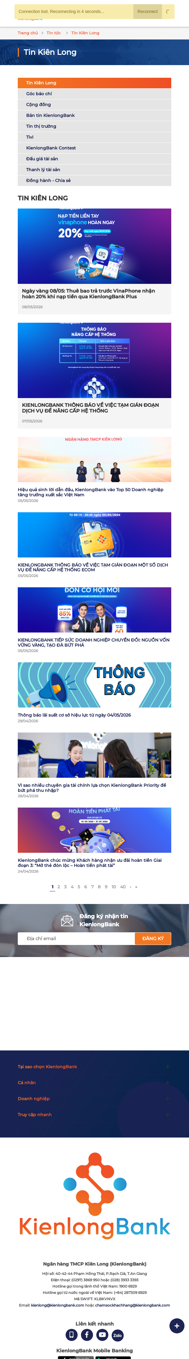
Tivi (29, 137)
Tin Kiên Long (41, 83)
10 (114, 887)
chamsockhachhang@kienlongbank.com (132, 1305)
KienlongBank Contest (51, 148)
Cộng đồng (38, 104)
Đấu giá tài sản (42, 159)
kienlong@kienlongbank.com (58, 1305)
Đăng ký (153, 938)
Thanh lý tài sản (43, 169)
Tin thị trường (41, 126)
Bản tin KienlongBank (50, 115)
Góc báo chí (39, 93)
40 (122, 887)
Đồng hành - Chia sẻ (48, 180)
